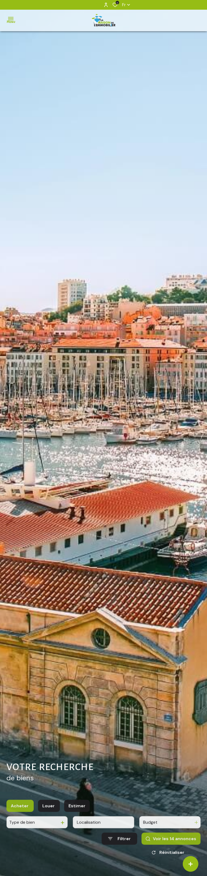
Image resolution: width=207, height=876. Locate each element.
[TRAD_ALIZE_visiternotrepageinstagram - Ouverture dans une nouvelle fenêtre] (98, 5)
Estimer (76, 813)
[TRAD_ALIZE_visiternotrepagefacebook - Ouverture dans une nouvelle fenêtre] (91, 4)
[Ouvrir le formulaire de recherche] (119, 846)
